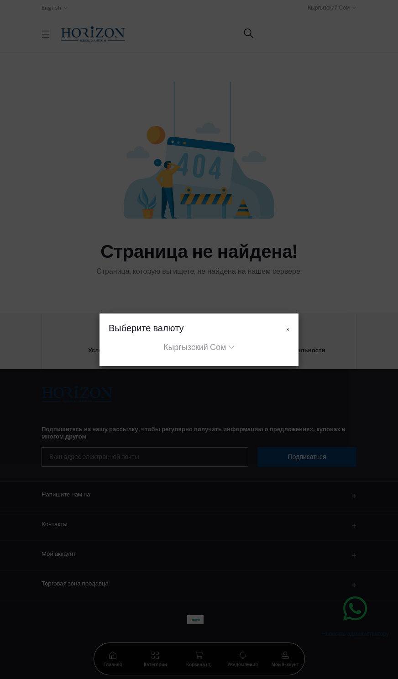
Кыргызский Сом (194, 347)
